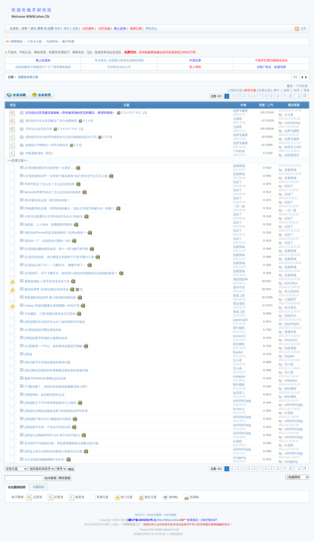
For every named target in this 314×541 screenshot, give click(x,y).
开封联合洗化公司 (119, 67)
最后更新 (294, 105)
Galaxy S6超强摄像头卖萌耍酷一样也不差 (52, 305)
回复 (262, 105)
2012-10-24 (239, 323)
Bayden (238, 352)
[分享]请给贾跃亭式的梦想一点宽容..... (49, 168)
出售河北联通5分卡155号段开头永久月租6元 (54, 216)
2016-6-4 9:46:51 (288, 198)
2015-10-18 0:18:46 (289, 271)
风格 (57, 28)
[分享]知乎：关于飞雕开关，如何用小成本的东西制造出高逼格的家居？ (71, 273)
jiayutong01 (240, 320)
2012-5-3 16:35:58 (289, 433)
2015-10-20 (239, 267)
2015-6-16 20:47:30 (289, 279)
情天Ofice (291, 283)
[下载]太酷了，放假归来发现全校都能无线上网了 (56, 386)
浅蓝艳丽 (290, 348)
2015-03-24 (239, 307)
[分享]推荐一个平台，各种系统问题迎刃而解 (53, 346)
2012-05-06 (239, 429)
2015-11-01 (239, 258)
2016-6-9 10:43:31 (289, 182)
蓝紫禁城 (239, 166)
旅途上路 (239, 295)
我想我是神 (240, 279)
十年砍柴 (302, 86)
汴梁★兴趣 (34, 41)
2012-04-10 (239, 412)
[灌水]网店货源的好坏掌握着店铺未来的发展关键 (56, 370)
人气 (270, 105)
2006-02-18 (239, 155)
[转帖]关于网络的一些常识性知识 (47, 145)
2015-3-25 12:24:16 (289, 311)
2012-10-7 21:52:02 (289, 336)
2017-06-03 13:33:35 (290, 174)
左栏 (304, 28)
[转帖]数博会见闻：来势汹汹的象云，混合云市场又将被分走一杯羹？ (70, 208)
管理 (296, 90)
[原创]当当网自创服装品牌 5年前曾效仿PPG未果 (56, 411)
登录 (40, 28)
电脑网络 (52, 41)
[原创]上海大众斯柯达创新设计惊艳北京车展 (53, 451)
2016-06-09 (239, 186)
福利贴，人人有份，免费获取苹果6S (48, 224)
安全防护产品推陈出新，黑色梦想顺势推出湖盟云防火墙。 (63, 443)
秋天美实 (290, 307)
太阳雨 (237, 119)
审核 (306, 90)
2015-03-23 (239, 315)
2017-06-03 (239, 177)
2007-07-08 (239, 138)
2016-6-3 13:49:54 (289, 206)
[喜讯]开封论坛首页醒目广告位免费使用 (51, 120)
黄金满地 (239, 303)
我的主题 (236, 90)
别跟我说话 (292, 155)
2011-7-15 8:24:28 (289, 126)
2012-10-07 (239, 339)
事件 (276, 90)
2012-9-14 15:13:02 (289, 392)
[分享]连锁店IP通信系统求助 (43, 330)
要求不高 (239, 287)
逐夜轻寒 (290, 332)
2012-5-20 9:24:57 (289, 400)
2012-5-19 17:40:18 (289, 408)
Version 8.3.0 (171, 529)
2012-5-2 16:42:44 (289, 441)
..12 (298, 96)
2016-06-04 (239, 202)
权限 (286, 90)
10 (277, 96)
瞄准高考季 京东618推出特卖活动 (46, 289)
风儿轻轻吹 (292, 291)
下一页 (287, 96)
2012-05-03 (239, 437)
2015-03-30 (239, 299)
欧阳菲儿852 (293, 147)
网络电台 (151, 28)
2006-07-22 (239, 114)
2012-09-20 (239, 388)
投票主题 (264, 90)
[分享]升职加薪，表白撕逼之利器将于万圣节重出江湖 (59, 257)
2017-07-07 (239, 169)
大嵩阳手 (290, 299)
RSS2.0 (139, 514)
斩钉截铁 (239, 328)
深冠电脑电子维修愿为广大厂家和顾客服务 (43, 67)
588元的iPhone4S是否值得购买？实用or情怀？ (55, 232)
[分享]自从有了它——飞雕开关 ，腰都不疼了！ (55, 265)
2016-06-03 (239, 210)
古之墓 (289, 114)
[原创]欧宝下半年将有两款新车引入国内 (50, 403)
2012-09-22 (239, 364)
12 (80, 129)
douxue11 (239, 336)
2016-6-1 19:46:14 (289, 222)
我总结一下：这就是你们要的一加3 (47, 241)
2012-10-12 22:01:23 (290, 327)
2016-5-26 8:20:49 (289, 238)
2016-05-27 (239, 234)
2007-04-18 (239, 147)
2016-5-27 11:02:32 (289, 230)
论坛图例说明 (17, 487)
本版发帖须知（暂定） (40, 153)
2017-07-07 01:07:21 (290, 165)
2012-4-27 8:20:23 (289, 449)
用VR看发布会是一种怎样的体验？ (47, 200)
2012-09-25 (239, 356)
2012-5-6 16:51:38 (289, 425)
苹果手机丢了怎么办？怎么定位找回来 (50, 184)
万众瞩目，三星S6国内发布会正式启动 (50, 313)
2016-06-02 (239, 218)
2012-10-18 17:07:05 (290, 110)
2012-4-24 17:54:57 (289, 457)
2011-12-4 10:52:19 (289, 118)
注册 (50, 28)
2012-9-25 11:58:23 (289, 352)
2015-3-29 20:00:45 (289, 303)
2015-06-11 (239, 283)
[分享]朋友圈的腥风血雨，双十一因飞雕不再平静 (56, 249)
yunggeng (239, 457)
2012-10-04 (239, 348)
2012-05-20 (239, 404)
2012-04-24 (239, 461)
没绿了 (237, 182)
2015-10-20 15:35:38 (290, 263)
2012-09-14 (239, 396)
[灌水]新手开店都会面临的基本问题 (47, 362)
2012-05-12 (239, 420)
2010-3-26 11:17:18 (289, 143)
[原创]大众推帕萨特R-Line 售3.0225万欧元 (52, 435)
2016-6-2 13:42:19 (289, 214)
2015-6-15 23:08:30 (289, 287)
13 (144, 112)
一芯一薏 (239, 206)
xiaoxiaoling (292, 122)
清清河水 (290, 315)
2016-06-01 (239, 226)
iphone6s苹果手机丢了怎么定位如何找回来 (53, 192)
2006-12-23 (239, 130)
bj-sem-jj (238, 409)
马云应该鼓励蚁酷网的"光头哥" (45, 459)
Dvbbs (159, 529)
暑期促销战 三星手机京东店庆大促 (47, 281)
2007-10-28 (239, 122)
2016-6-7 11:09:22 (289, 190)
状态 (13, 105)
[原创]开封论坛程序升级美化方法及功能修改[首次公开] (61, 137)
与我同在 (38, 487)
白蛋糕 (289, 413)
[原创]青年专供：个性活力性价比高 (47, 427)
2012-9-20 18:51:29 (289, 384)
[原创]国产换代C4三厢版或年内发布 (48, 419)
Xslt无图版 (170, 514)
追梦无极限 (240, 110)
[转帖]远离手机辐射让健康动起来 (46, 338)
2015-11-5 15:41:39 (289, 246)
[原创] (28, 354)
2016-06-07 (239, 194)
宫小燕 (237, 360)
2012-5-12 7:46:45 (289, 417)
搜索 (75, 28)
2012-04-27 (239, 453)
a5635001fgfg (242, 401)
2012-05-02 (239, 445)
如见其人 (239, 392)
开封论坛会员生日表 (39, 129)
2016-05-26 (239, 242)
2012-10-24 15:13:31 (290, 319)
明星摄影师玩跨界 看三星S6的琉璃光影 (50, 297)
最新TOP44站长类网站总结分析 (45, 378)
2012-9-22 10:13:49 (289, 360)
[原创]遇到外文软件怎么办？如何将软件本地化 (55, 322)
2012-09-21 (239, 372)
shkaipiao (239, 376)
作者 (243, 105)
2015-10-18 (239, 275)
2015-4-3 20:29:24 (289, 295)
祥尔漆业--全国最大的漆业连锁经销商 (119, 60)
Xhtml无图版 (154, 514)
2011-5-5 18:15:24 (289, 135)
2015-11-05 (239, 250)
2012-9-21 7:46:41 (289, 376)
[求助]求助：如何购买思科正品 (45, 394)
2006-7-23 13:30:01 (289, 151)
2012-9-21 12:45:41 (289, 368)
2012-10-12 (239, 331)
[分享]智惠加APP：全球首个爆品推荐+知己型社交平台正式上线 (66, 176)
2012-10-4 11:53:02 (289, 344)
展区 (66, 28)
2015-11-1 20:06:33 (289, 255)
